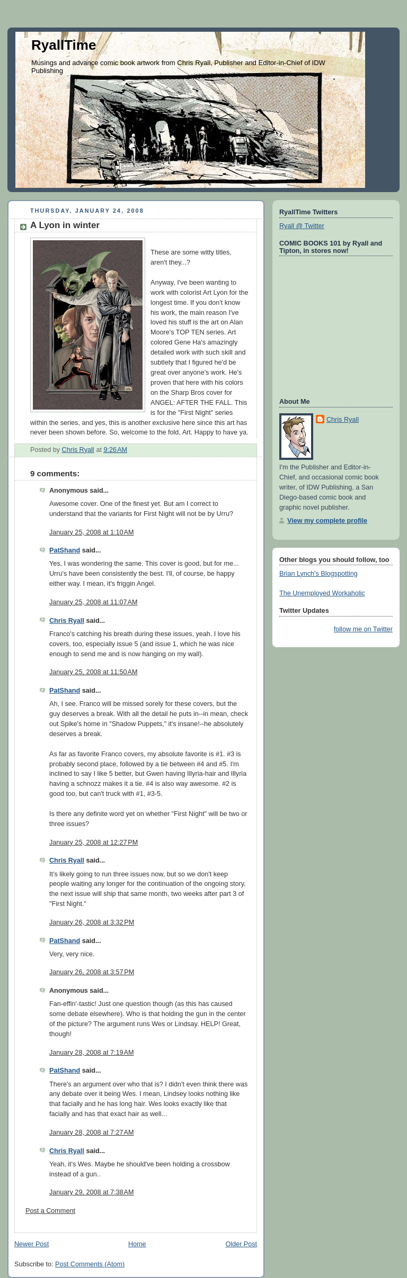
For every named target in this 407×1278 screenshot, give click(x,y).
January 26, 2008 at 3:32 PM (91, 922)
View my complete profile (327, 520)
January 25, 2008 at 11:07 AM (93, 602)
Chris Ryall (66, 620)
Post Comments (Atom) (90, 1264)
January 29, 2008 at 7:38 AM (91, 1192)
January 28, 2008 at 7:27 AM (91, 1132)
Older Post (241, 1244)
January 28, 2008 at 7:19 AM (91, 1052)
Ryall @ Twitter (301, 226)
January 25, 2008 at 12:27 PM (93, 842)
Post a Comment (50, 1210)
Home (137, 1244)
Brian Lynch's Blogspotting (318, 573)
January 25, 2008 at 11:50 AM (93, 672)
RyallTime (63, 45)
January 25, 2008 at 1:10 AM (91, 532)
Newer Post (31, 1244)
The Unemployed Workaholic (322, 593)
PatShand (64, 550)
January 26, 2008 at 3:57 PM (91, 972)
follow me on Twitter (363, 629)
